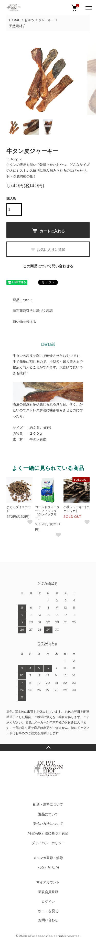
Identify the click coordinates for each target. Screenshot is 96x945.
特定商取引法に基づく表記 (33, 311)
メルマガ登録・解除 (48, 858)
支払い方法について (48, 824)
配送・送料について (48, 804)
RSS (40, 867)
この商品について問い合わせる (48, 266)
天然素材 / (17, 26)
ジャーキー (46, 20)
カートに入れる (48, 230)
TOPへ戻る (48, 747)
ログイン (48, 902)
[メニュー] (88, 7)
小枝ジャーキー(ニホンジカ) (76, 509)
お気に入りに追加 (48, 250)
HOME (14, 20)
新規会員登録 (48, 892)
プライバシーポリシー (48, 843)
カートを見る (48, 911)
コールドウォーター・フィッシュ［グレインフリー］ (47, 513)
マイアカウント (48, 882)
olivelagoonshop (40, 936)
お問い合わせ (48, 920)
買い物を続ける (24, 322)
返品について (23, 300)
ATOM (53, 867)
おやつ (29, 20)
